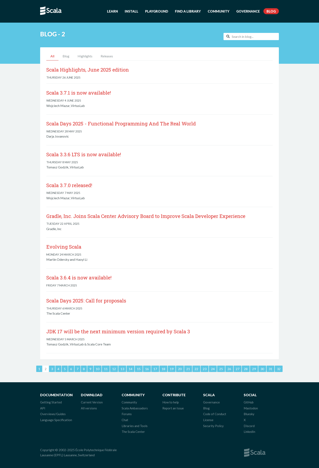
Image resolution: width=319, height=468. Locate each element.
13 (122, 369)
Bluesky (249, 414)
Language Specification (56, 420)
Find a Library (188, 11)
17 (155, 369)
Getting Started (51, 402)
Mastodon (251, 408)
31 (270, 369)
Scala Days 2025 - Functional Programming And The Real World (121, 123)
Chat (125, 420)
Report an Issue (173, 408)
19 (171, 369)
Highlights (85, 56)
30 (262, 369)
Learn (112, 11)
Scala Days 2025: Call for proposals (86, 300)
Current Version (92, 402)
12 (114, 369)
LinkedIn (249, 431)
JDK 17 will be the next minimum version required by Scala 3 (118, 331)
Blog (271, 11)
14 (130, 369)
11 (106, 369)
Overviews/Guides (53, 414)
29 (254, 369)
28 (246, 369)
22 (196, 369)
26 (229, 369)
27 (237, 369)
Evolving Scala (63, 246)
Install (131, 11)
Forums (127, 414)
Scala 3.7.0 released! (69, 185)
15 (139, 369)
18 (163, 369)
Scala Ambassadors (135, 408)
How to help (170, 402)
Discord (249, 426)
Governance (248, 11)
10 (97, 369)
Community (218, 11)
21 (188, 369)
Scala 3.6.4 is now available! (79, 277)
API (42, 408)
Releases (107, 56)
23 (204, 369)
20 (180, 369)
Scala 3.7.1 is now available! (78, 92)
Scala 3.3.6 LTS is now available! (83, 154)
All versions (89, 408)
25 (221, 369)
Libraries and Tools (135, 426)
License (208, 420)
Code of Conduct (214, 414)
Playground (156, 11)
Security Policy (213, 426)
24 (213, 369)
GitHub (249, 402)
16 (147, 369)
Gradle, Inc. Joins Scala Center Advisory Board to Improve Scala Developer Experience (145, 216)
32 (279, 369)
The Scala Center (133, 431)
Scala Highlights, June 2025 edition (87, 69)
